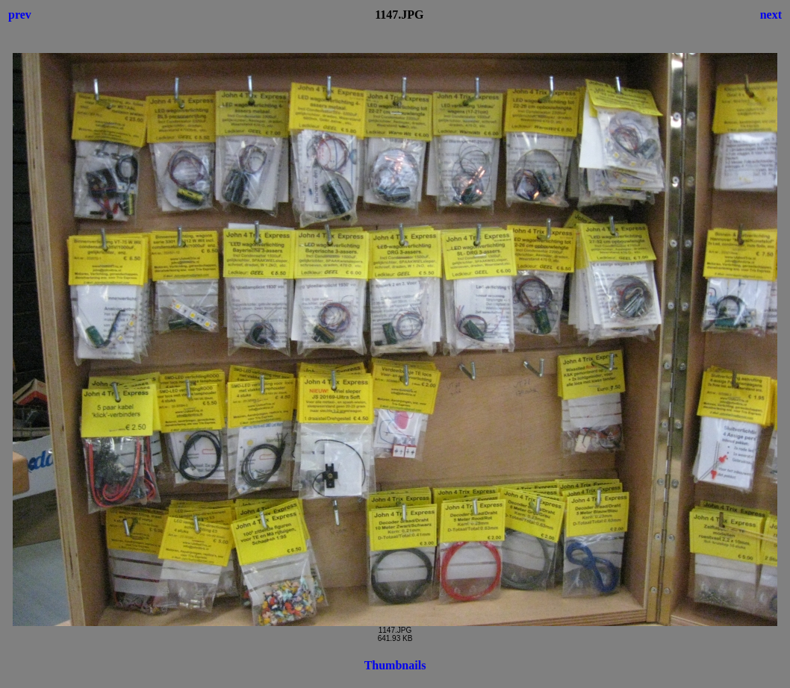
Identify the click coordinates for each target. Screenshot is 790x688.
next (771, 14)
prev (19, 14)
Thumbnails (395, 665)
